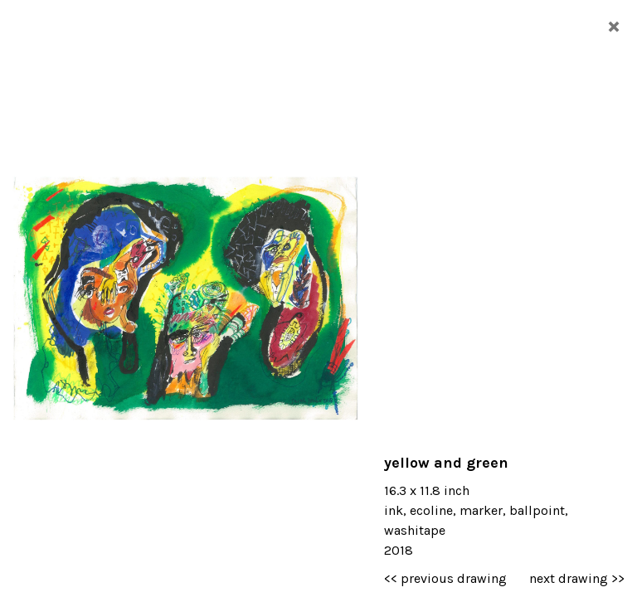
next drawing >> (577, 578)
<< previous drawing (445, 578)
